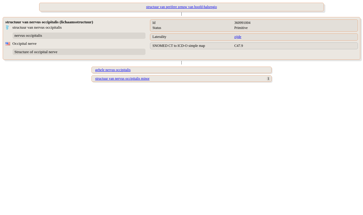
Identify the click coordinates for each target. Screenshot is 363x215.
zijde (237, 37)
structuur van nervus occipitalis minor (122, 78)
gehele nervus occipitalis (113, 70)
